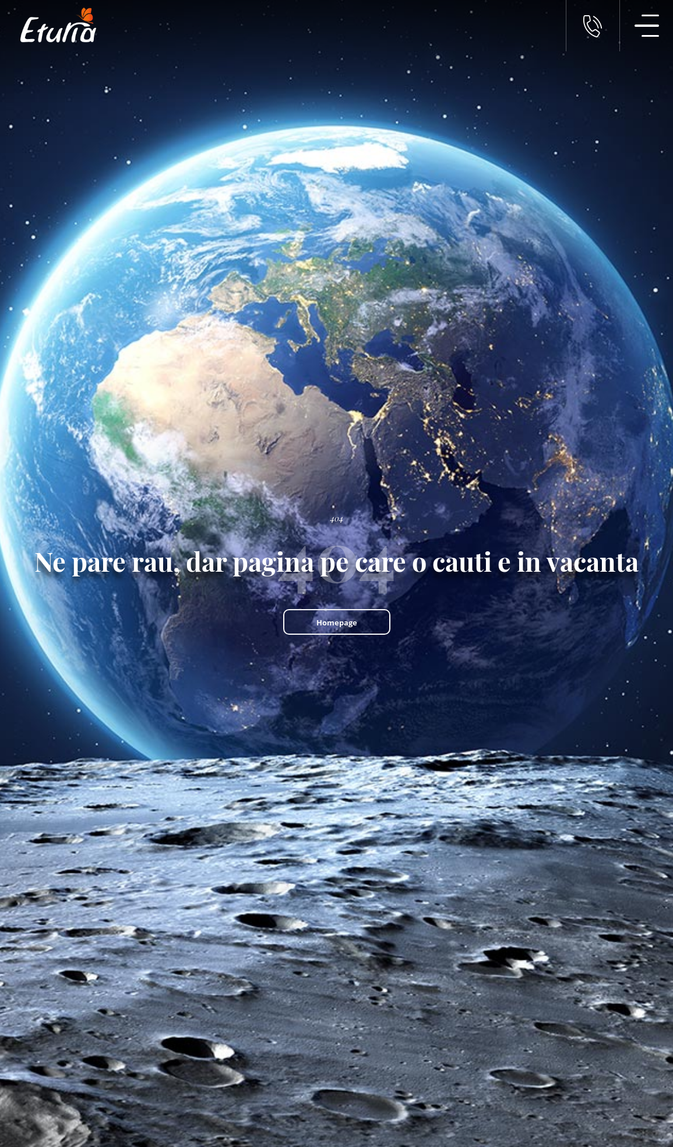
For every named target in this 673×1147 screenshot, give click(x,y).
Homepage (336, 622)
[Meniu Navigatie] (646, 25)
